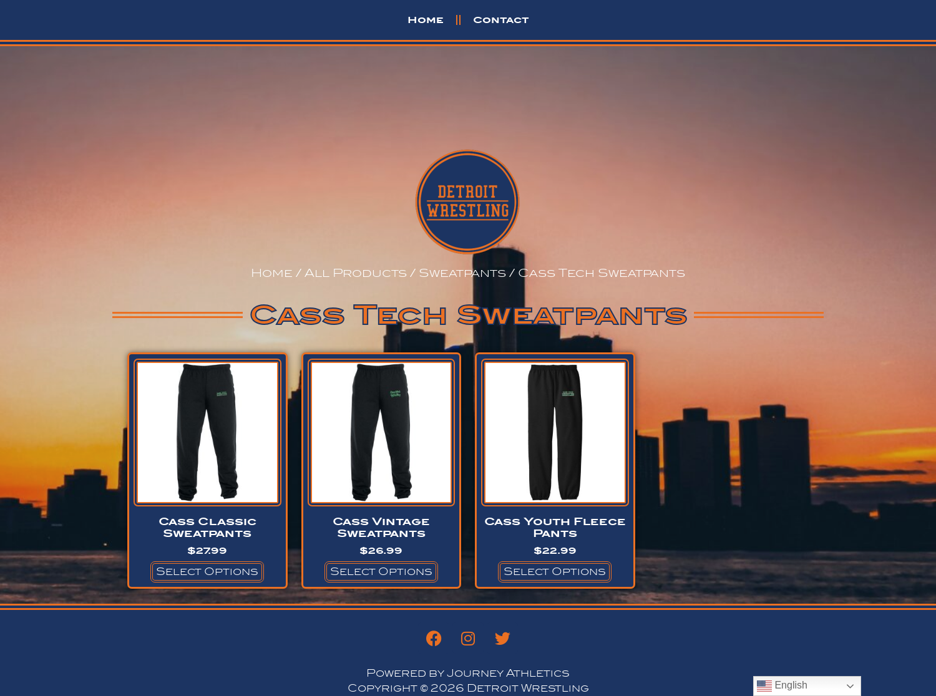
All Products (356, 272)
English (782, 686)
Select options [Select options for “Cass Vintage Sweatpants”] (381, 572)
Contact (501, 19)
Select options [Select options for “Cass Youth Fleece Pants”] (555, 572)
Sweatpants (462, 272)
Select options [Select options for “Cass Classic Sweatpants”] (207, 572)
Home (425, 19)
